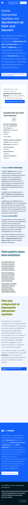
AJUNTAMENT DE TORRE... (9, 284)
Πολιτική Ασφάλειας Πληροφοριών (11, 495)
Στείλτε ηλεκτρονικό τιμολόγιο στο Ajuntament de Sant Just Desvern (14, 74)
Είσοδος (23, 2)
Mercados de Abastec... (8, 273)
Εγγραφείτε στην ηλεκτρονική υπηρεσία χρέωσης (12, 368)
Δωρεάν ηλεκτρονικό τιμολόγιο (10, 473)
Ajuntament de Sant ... (8, 268)
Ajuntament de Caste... (8, 279)
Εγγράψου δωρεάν (14, 2)
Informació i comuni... (7, 277)
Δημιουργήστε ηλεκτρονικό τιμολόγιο (14, 101)
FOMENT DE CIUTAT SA (8, 286)
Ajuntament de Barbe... (8, 270)
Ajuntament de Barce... (8, 266)
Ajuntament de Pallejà (8, 275)
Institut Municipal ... (7, 281)
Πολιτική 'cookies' (6, 497)
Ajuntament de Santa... (8, 264)
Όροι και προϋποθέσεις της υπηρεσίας (13, 493)
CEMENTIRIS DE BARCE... (8, 291)
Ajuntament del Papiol (8, 262)
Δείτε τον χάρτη (7, 136)
